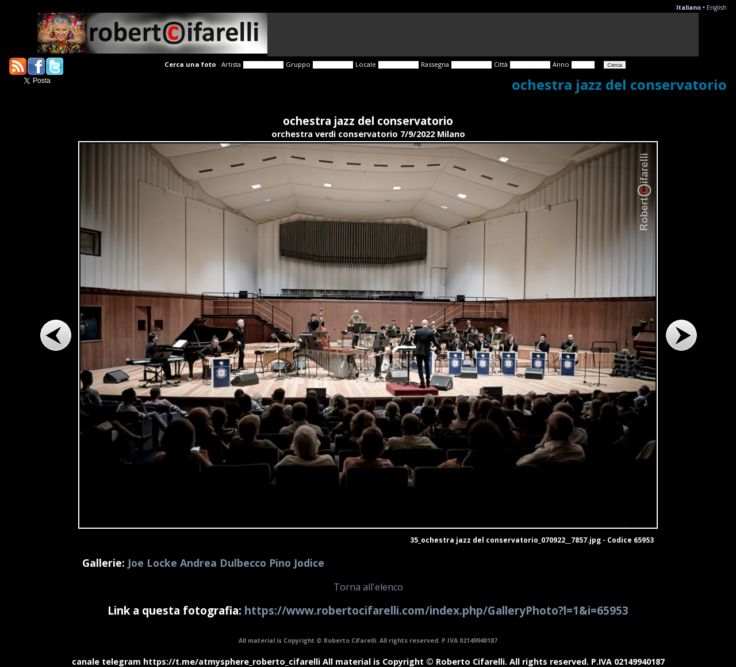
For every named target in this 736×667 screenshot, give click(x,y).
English (717, 7)
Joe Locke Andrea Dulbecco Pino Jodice (226, 563)
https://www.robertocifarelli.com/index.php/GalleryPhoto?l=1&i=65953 (436, 610)
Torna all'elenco (368, 587)
